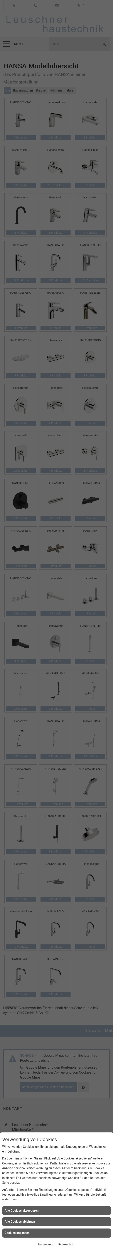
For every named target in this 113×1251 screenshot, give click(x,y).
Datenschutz (66, 1244)
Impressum (45, 1244)
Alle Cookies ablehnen (20, 1221)
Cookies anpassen (17, 1233)
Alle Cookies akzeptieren (22, 1210)
